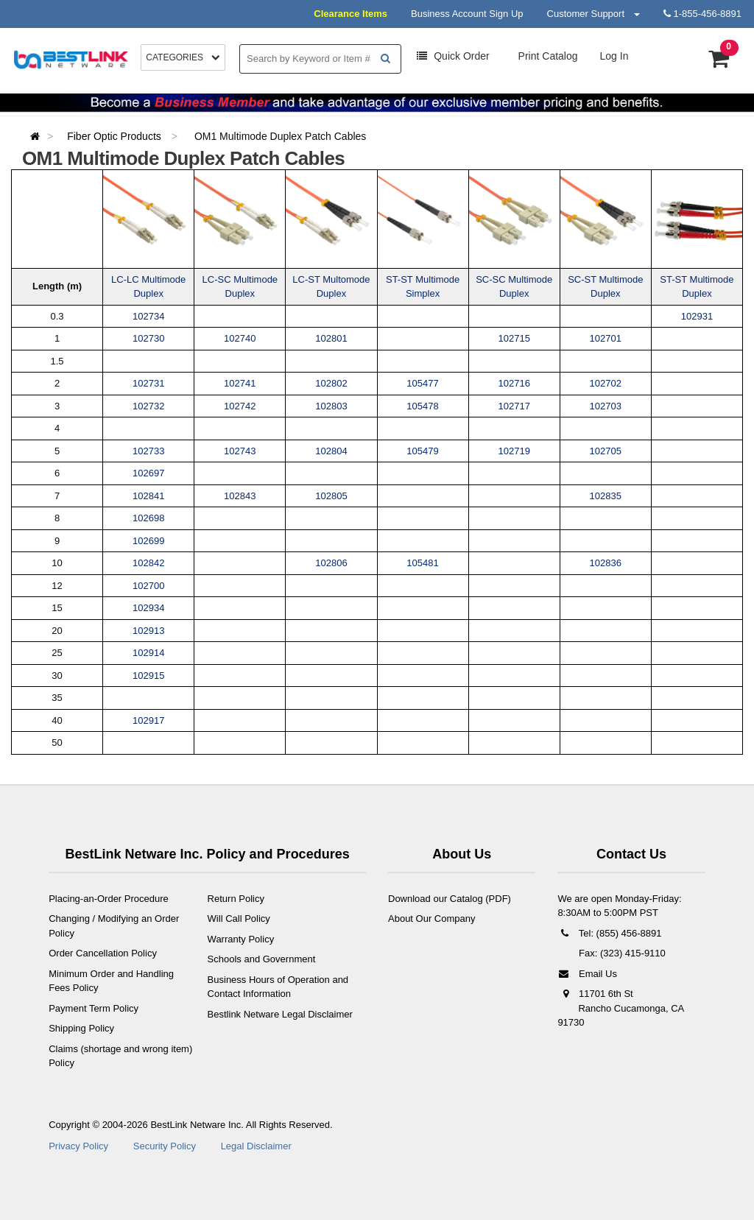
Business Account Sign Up (467, 13)
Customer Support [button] (593, 13)
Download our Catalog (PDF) (449, 898)
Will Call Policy (239, 918)
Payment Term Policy (93, 1008)
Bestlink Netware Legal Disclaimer (280, 1014)
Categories (183, 57)
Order (453, 56)
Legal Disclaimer (256, 1146)
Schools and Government (262, 959)
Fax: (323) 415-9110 (620, 953)
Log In (614, 56)
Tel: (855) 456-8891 (609, 933)
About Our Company (432, 918)
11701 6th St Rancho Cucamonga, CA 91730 (620, 1008)
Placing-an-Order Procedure (109, 898)
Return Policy (236, 898)
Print (546, 56)
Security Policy (164, 1146)
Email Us (587, 973)
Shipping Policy (81, 1028)
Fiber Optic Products (115, 136)
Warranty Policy (241, 939)
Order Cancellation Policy (103, 953)
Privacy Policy (78, 1146)
